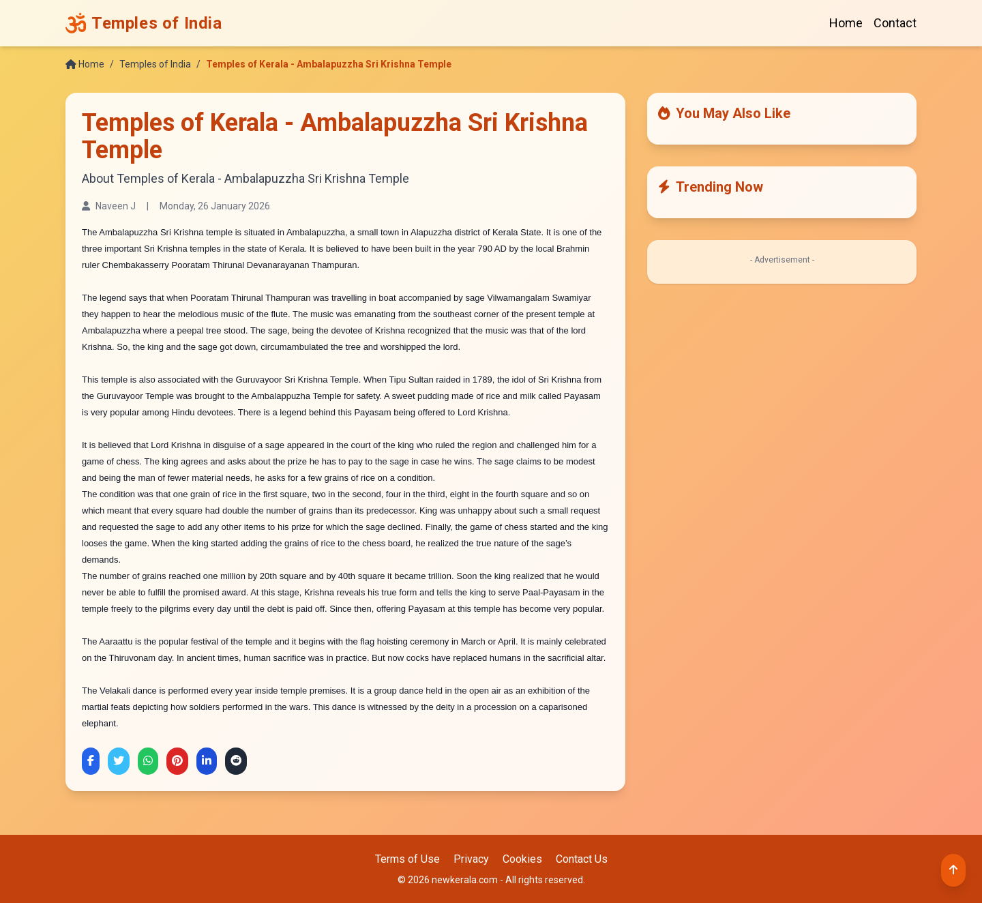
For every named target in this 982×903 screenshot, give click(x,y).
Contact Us (582, 859)
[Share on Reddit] (236, 761)
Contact (895, 23)
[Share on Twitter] (119, 761)
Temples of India (155, 64)
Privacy (471, 859)
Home (846, 23)
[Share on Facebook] (91, 761)
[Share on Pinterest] (177, 761)
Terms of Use (407, 859)
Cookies (522, 859)
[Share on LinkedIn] (206, 761)
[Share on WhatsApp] (148, 761)
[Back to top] (953, 870)
